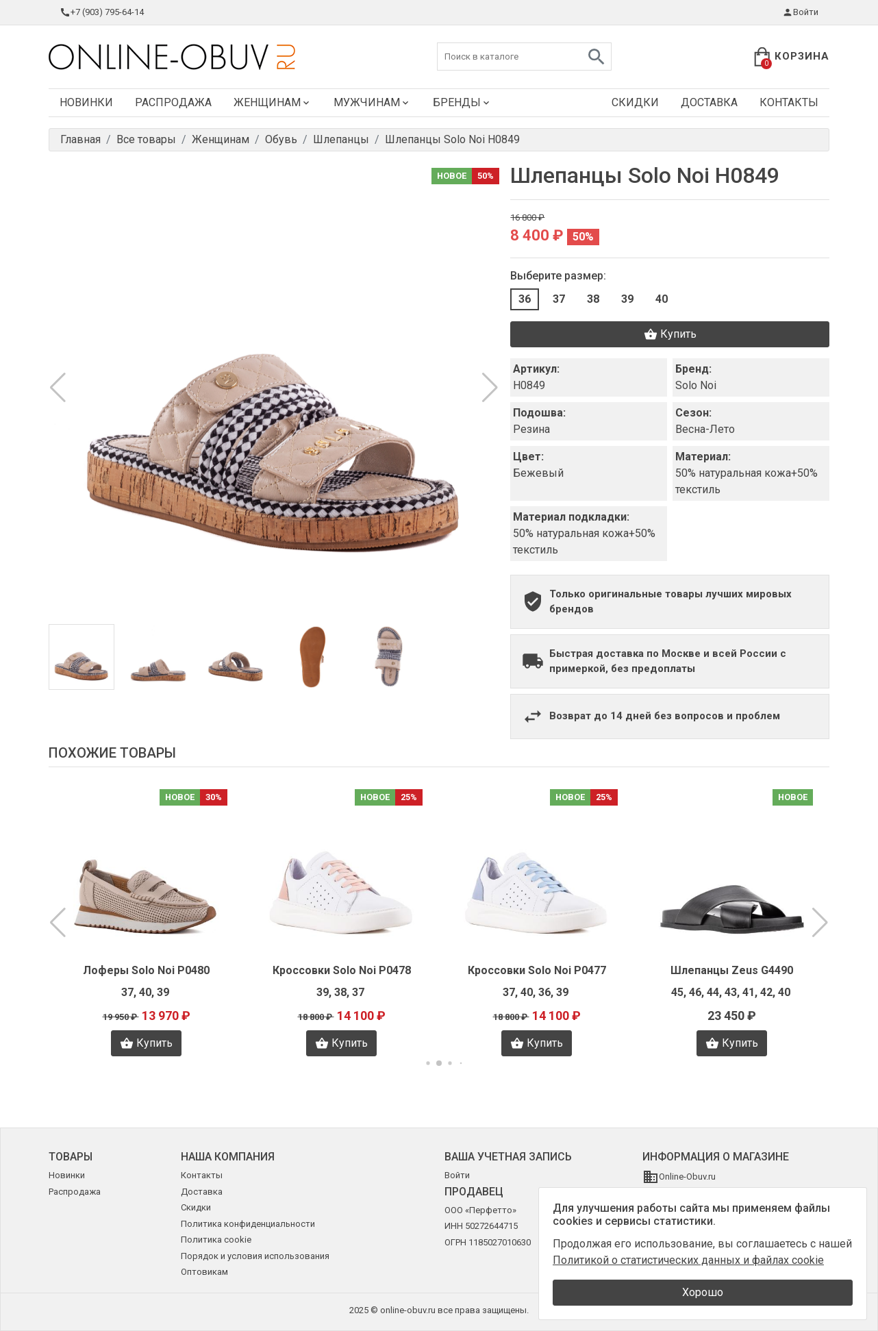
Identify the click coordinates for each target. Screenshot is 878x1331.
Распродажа (173, 102)
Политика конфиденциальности (248, 1224)
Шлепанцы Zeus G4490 (731, 970)
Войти (800, 12)
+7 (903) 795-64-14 (102, 12)
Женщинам (273, 102)
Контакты (789, 102)
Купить (670, 334)
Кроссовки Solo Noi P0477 (537, 970)
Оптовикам (204, 1272)
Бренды (462, 102)
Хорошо (702, 1292)
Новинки (86, 102)
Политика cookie (216, 1239)
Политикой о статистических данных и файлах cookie (688, 1260)
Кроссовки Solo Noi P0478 (342, 970)
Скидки (635, 102)
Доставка (709, 102)
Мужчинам (372, 102)
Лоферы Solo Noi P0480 (146, 970)
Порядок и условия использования (255, 1256)
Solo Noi (695, 385)
